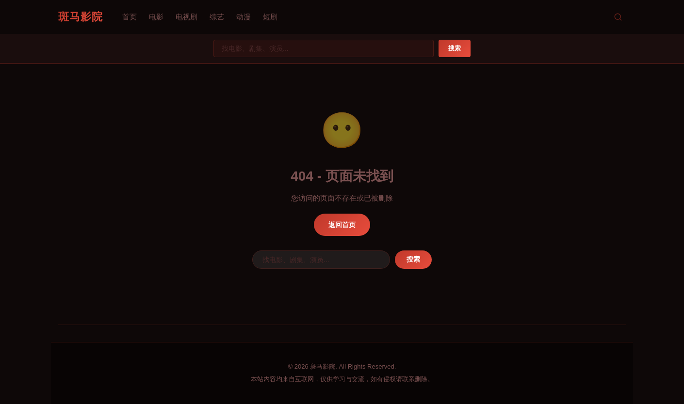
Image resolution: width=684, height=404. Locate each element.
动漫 (243, 17)
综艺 (217, 17)
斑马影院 (80, 17)
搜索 (454, 48)
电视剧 (186, 17)
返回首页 (342, 225)
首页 (129, 17)
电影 (156, 17)
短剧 (270, 17)
